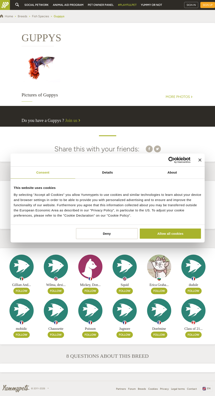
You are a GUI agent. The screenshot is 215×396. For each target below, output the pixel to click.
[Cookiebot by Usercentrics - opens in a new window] (171, 160)
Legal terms (178, 388)
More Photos (179, 97)
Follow (21, 290)
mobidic (21, 329)
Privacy (164, 388)
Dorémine (159, 329)
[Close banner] (199, 159)
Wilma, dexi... (56, 285)
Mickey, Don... (90, 285)
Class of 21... (193, 329)
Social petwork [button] (36, 4)
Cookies (153, 388)
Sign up (208, 4)
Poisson (90, 329)
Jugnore (124, 329)
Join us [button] (73, 120)
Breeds (142, 388)
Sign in (191, 4)
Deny (107, 233)
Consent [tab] (42, 172)
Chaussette (56, 329)
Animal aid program (68, 4)
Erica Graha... (159, 285)
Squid (125, 285)
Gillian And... (21, 285)
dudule (193, 285)
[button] (149, 149)
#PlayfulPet (127, 4)
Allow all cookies (170, 233)
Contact (192, 388)
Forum (132, 388)
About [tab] (172, 172)
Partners (121, 388)
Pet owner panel (101, 4)
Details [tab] (107, 172)
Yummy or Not (151, 4)
